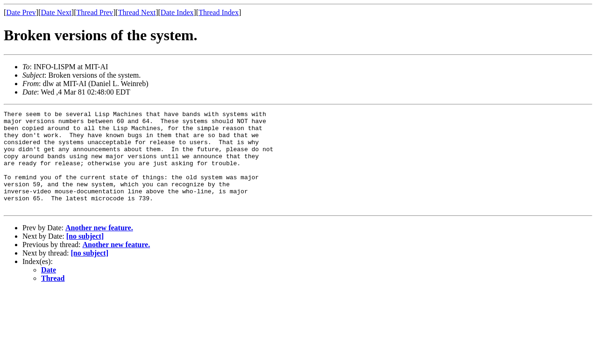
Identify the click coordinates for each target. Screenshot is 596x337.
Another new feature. (99, 247)
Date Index (177, 12)
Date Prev (21, 12)
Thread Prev (94, 12)
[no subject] (85, 256)
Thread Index (219, 12)
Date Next (56, 12)
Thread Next (137, 12)
